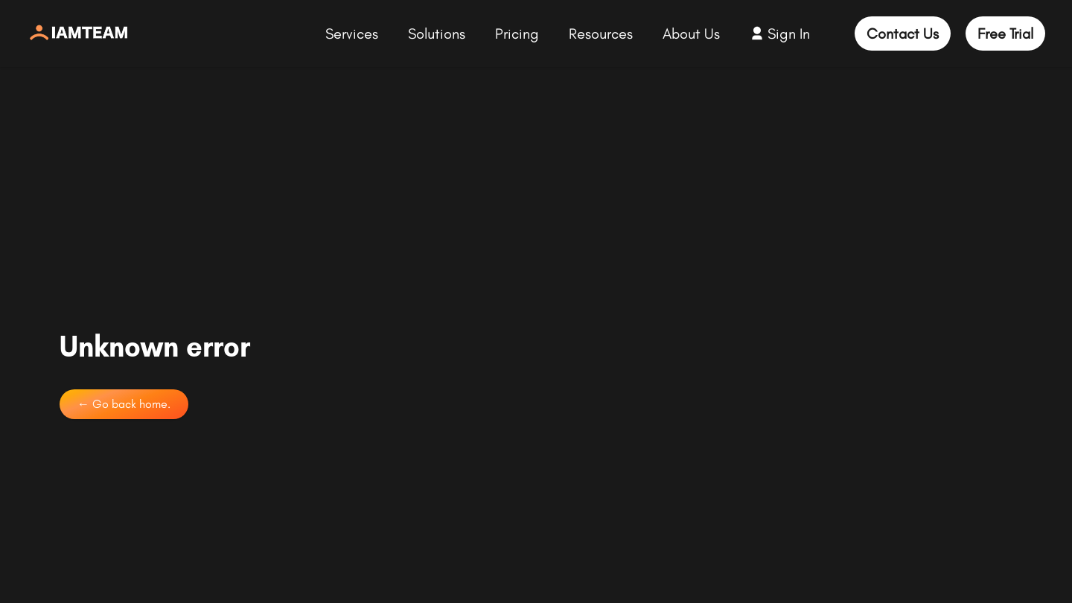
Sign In (789, 33)
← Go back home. (123, 404)
